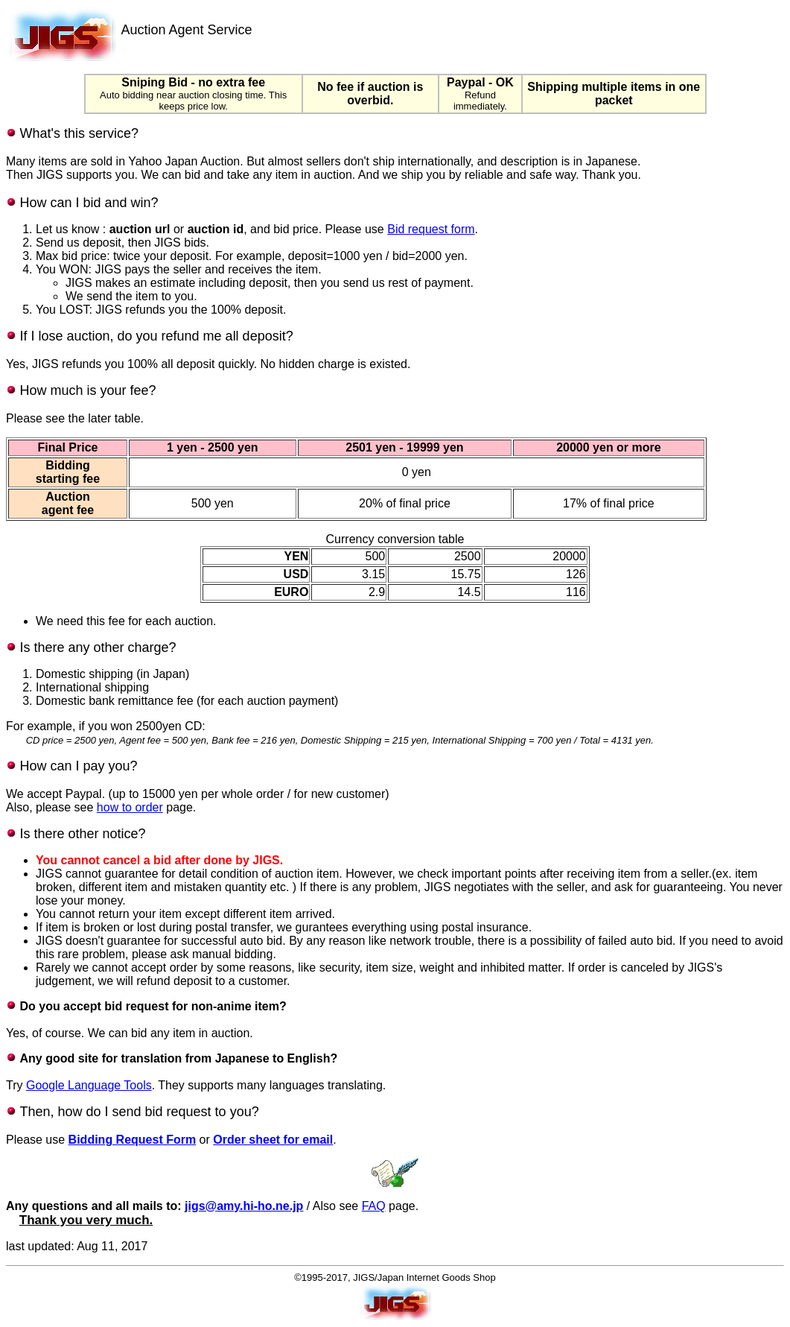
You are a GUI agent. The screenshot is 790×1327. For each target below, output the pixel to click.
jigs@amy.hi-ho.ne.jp (244, 1206)
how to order (130, 807)
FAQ (374, 1206)
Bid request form (430, 229)
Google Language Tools (89, 1085)
